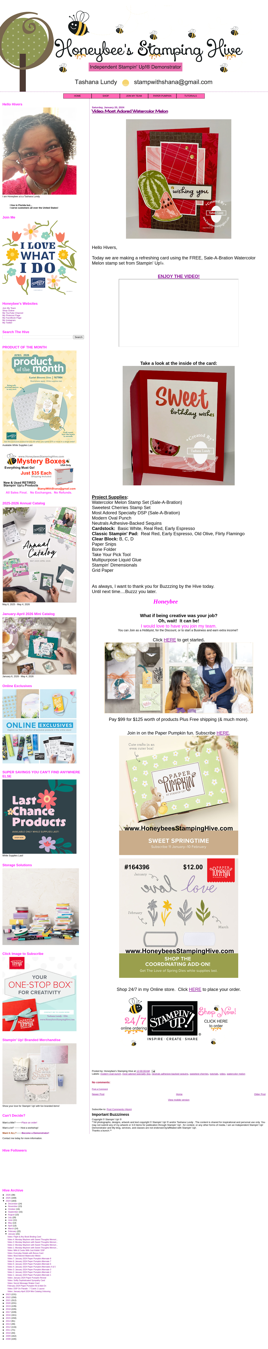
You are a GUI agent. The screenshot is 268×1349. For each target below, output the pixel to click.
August (11, 1215)
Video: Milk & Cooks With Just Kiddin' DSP (26, 1250)
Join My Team (9, 308)
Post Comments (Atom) (119, 1109)
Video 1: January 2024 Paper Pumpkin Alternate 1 (29, 1275)
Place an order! (29, 1122)
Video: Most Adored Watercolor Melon (130, 111)
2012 (8, 1327)
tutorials (214, 1073)
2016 (8, 1315)
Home (179, 1094)
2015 (8, 1318)
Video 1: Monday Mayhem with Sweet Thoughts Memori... (32, 1248)
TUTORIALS (190, 96)
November (13, 1206)
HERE (170, 639)
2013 (8, 1324)
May (10, 1223)
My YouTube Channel (12, 313)
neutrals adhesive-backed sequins (170, 1073)
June (10, 1220)
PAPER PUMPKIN (162, 96)
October (12, 1209)
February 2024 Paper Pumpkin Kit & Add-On (26, 1286)
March (11, 1228)
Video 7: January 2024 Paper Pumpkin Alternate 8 (29, 1258)
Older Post (260, 1094)
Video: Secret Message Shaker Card (23, 1283)
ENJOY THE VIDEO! (179, 276)
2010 (8, 1333)
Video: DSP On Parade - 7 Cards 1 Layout (25, 1288)
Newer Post (98, 1094)
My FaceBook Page (11, 317)
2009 (8, 1336)
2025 (8, 1198)
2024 (8, 1201)
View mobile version (178, 1099)
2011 (8, 1330)
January (12, 1234)
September (13, 1212)
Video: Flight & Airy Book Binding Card (24, 1237)
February (12, 1231)
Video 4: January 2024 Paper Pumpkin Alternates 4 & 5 (31, 1267)
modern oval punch (110, 1073)
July (10, 1217)
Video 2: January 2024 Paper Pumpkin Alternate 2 (29, 1272)
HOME (77, 96)
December (13, 1204)
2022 (8, 1297)
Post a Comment (100, 1089)
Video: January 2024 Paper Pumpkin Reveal (26, 1278)
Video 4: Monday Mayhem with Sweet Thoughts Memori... (32, 1239)
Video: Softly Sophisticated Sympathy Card (26, 1280)
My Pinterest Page (11, 315)
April (10, 1226)
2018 (8, 1309)
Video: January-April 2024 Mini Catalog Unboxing (28, 1291)
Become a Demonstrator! (35, 1133)
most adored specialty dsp (136, 1073)
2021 (8, 1300)
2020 (8, 1303)
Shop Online (8, 310)
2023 (8, 1294)
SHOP (106, 96)
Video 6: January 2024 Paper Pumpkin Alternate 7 (29, 1261)
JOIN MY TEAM (134, 96)
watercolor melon (236, 1073)
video (222, 1073)
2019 (8, 1306)
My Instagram (9, 320)
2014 (8, 1321)
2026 (8, 1195)
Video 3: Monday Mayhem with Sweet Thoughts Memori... (32, 1242)
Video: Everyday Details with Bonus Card (25, 1253)
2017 (8, 1312)
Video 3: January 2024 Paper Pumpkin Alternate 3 (29, 1269)
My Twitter (7, 322)
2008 (8, 1339)
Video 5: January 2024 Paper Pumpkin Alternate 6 (29, 1264)
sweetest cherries (199, 1073)
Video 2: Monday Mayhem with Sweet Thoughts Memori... (32, 1245)
